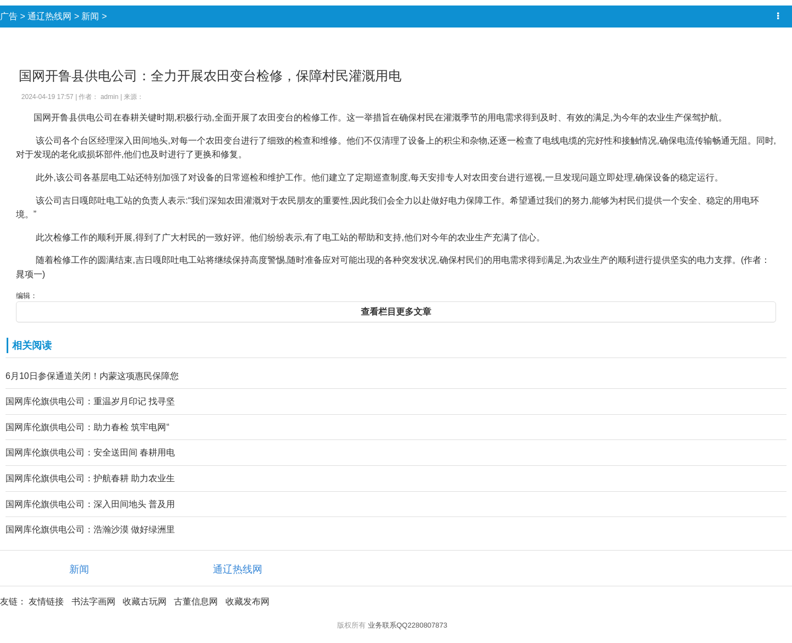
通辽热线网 (50, 16)
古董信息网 (196, 601)
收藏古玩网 (145, 601)
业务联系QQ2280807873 (408, 625)
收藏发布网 (248, 601)
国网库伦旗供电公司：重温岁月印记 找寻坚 (90, 401)
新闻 (90, 16)
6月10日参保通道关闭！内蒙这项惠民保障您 (92, 376)
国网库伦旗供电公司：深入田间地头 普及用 (90, 504)
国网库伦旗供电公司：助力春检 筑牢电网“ (87, 427)
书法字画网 (94, 601)
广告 (9, 16)
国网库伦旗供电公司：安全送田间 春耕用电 (90, 452)
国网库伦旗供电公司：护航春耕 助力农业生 (90, 478)
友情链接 (46, 601)
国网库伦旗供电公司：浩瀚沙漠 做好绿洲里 (90, 529)
